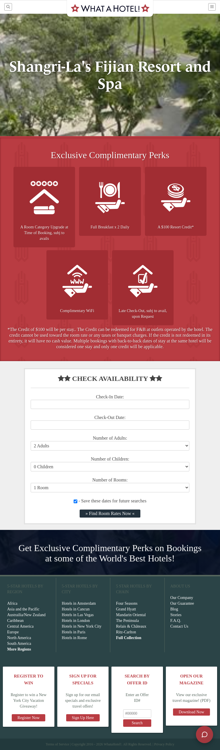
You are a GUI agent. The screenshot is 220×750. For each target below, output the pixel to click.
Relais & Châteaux (131, 626)
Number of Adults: (110, 438)
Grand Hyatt (126, 609)
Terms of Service (57, 744)
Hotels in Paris (73, 632)
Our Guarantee (182, 603)
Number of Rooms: (110, 479)
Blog (174, 609)
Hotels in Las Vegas (78, 615)
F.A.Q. (175, 620)
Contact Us (179, 626)
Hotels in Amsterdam (79, 603)
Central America (20, 626)
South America (19, 643)
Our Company (181, 598)
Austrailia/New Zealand (26, 615)
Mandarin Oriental (131, 615)
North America (19, 638)
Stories (176, 615)
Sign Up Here (83, 718)
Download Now (191, 712)
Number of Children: (110, 459)
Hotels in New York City (82, 626)
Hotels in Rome (74, 638)
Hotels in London (76, 620)
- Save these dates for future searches (110, 500)
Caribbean (15, 620)
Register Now (28, 718)
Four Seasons (127, 603)
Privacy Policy (164, 744)
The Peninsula (127, 620)
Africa (12, 603)
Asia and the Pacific (23, 609)
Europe (13, 632)
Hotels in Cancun (76, 609)
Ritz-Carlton (126, 632)
